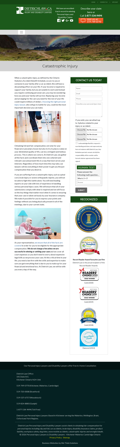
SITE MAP (115, 2)
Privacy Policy (56, 437)
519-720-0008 (22, 391)
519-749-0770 (22, 385)
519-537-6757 (22, 397)
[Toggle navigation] (21, 32)
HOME (93, 2)
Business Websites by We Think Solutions (60, 443)
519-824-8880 (22, 403)
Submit (81, 190)
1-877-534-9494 (23, 409)
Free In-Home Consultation (84, 365)
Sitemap (66, 437)
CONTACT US (103, 2)
